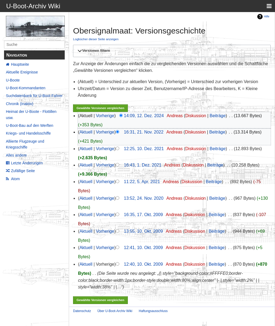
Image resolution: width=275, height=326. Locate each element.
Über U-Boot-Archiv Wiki (114, 311)
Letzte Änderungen (27, 163)
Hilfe (266, 16)
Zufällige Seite (23, 171)
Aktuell (85, 132)
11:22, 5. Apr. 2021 (142, 181)
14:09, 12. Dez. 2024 (144, 115)
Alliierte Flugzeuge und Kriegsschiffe (25, 144)
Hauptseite (20, 64)
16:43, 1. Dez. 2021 (142, 165)
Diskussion (195, 115)
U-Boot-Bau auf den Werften (29, 125)
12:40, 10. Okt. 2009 (143, 264)
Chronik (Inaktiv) (19, 104)
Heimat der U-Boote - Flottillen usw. (31, 114)
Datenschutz (82, 311)
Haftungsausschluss (153, 311)
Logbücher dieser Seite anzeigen (96, 39)
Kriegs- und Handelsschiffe (28, 133)
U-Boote (13, 80)
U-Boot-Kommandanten (25, 88)
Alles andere (16, 155)
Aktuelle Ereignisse (22, 72)
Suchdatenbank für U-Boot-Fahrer (34, 96)
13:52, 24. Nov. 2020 (143, 198)
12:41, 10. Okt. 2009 (143, 247)
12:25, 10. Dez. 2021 (144, 148)
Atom (15, 179)
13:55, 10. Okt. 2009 (143, 231)
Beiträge (217, 115)
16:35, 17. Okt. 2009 (143, 214)
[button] (171, 51)
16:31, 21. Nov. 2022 (143, 132)
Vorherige (105, 115)
